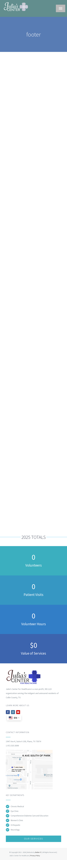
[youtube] (18, 712)
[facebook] (8, 712)
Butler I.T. (38, 852)
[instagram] (13, 712)
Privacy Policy (35, 856)
